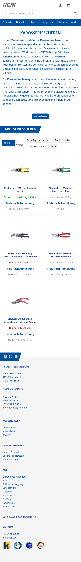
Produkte (7, 22)
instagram (8, 495)
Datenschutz (9, 487)
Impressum (8, 506)
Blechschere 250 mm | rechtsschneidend (61, 255)
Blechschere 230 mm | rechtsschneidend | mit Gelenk (20, 255)
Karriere (7, 434)
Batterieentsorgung (13, 484)
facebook (7, 491)
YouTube (7, 499)
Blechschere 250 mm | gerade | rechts (20, 190)
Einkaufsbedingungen (14, 476)
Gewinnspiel (9, 502)
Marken (35, 22)
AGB (5, 480)
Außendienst (9, 431)
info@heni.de (9, 537)
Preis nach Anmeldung (20, 203)
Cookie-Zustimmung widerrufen (19, 516)
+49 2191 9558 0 (11, 533)
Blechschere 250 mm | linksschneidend (61, 190)
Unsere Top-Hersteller (14, 455)
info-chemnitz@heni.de (15, 407)
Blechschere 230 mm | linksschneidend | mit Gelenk (20, 320)
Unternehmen (10, 427)
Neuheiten (21, 22)
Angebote (48, 22)
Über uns (62, 22)
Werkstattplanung (12, 459)
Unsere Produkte (11, 452)
